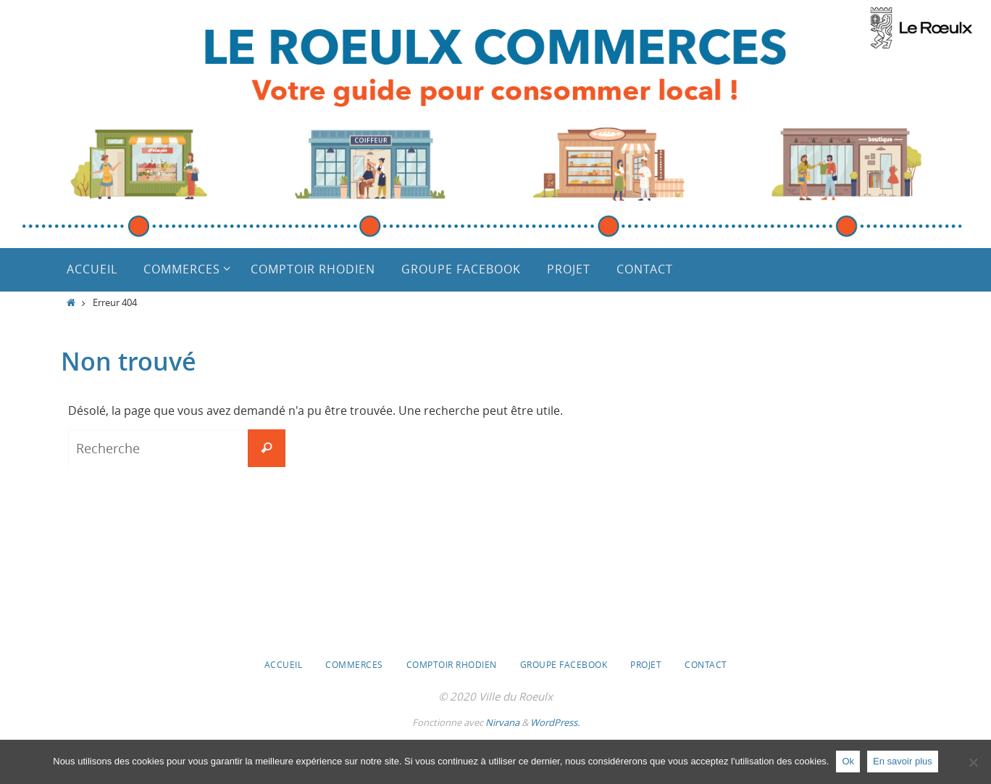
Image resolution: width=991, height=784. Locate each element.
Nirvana (502, 722)
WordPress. (555, 722)
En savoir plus (902, 761)
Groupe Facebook (564, 664)
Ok (848, 761)
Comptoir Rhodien (451, 664)
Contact (706, 664)
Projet (645, 664)
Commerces (354, 664)
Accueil (283, 664)
